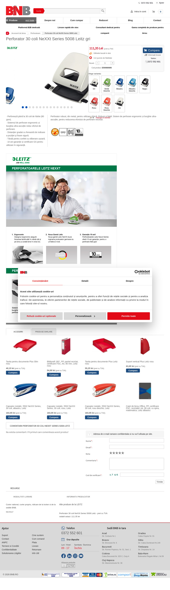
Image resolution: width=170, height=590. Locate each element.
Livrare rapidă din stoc (68, 27)
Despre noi (49, 20)
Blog (130, 20)
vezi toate (30, 20)
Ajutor (161, 3)
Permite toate (129, 316)
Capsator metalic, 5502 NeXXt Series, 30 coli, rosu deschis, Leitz (102, 407)
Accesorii (18, 331)
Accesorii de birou (18, 33)
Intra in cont (140, 11)
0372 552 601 (147, 3)
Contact (5, 539)
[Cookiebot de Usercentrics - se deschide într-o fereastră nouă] (137, 272)
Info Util (35, 553)
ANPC (5, 542)
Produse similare (43, 331)
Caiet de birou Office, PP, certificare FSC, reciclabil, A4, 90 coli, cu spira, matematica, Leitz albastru (142, 408)
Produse (21, 20)
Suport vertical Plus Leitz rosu (140, 362)
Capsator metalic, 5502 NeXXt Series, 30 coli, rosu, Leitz (61, 407)
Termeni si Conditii (10, 546)
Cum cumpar (76, 20)
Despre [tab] (129, 281)
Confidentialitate (9, 549)
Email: (89, 447)
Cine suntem (38, 535)
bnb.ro (14, 574)
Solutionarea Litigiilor (11, 553)
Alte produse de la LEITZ (70, 504)
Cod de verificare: (94, 475)
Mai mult (9, 512)
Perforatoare (35, 33)
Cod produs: (98, 68)
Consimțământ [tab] (40, 281)
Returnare (36, 549)
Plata (34, 542)
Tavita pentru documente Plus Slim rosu (22, 363)
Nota (88, 454)
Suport (5, 535)
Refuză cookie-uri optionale (41, 316)
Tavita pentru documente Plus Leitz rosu (101, 363)
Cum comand (38, 539)
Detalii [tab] (85, 281)
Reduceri (103, 20)
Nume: (89, 441)
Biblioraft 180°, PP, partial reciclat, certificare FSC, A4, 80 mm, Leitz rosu (62, 364)
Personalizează (85, 316)
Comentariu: (92, 460)
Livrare (35, 546)
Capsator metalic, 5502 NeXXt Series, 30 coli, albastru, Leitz (23, 407)
